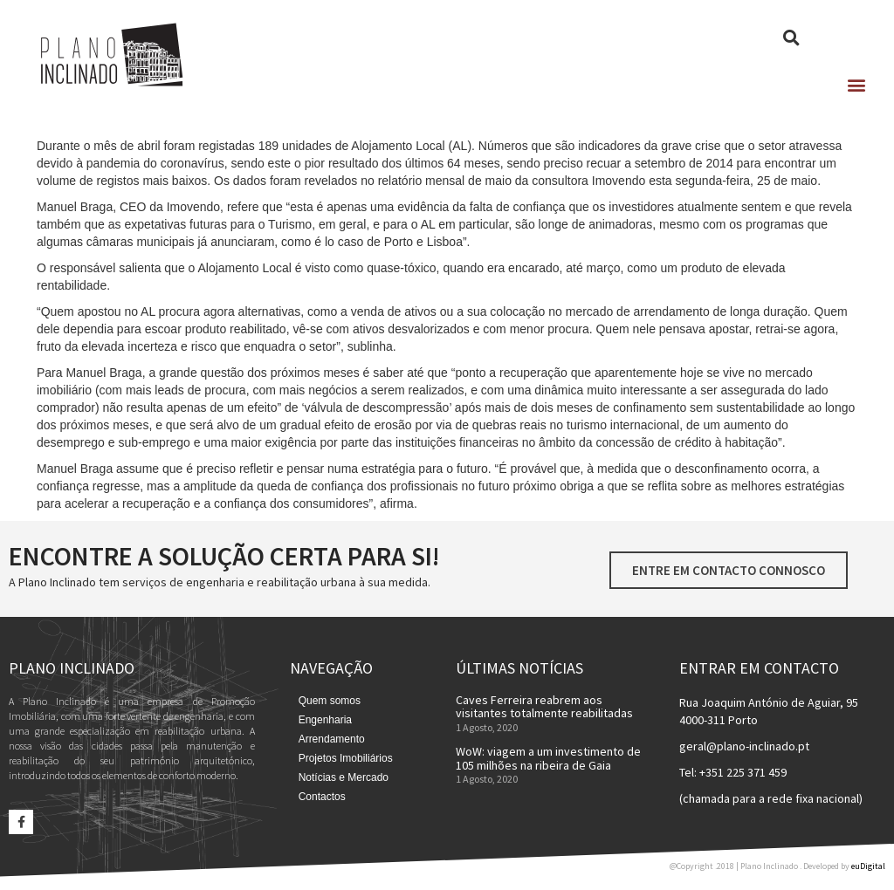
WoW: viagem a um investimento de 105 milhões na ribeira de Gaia (548, 757)
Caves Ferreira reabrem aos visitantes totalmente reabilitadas (544, 706)
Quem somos (330, 701)
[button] (856, 84)
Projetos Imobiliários (346, 758)
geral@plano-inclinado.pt (744, 746)
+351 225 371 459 (743, 772)
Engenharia (325, 720)
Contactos (322, 797)
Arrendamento (332, 739)
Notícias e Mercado (344, 777)
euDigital (868, 866)
